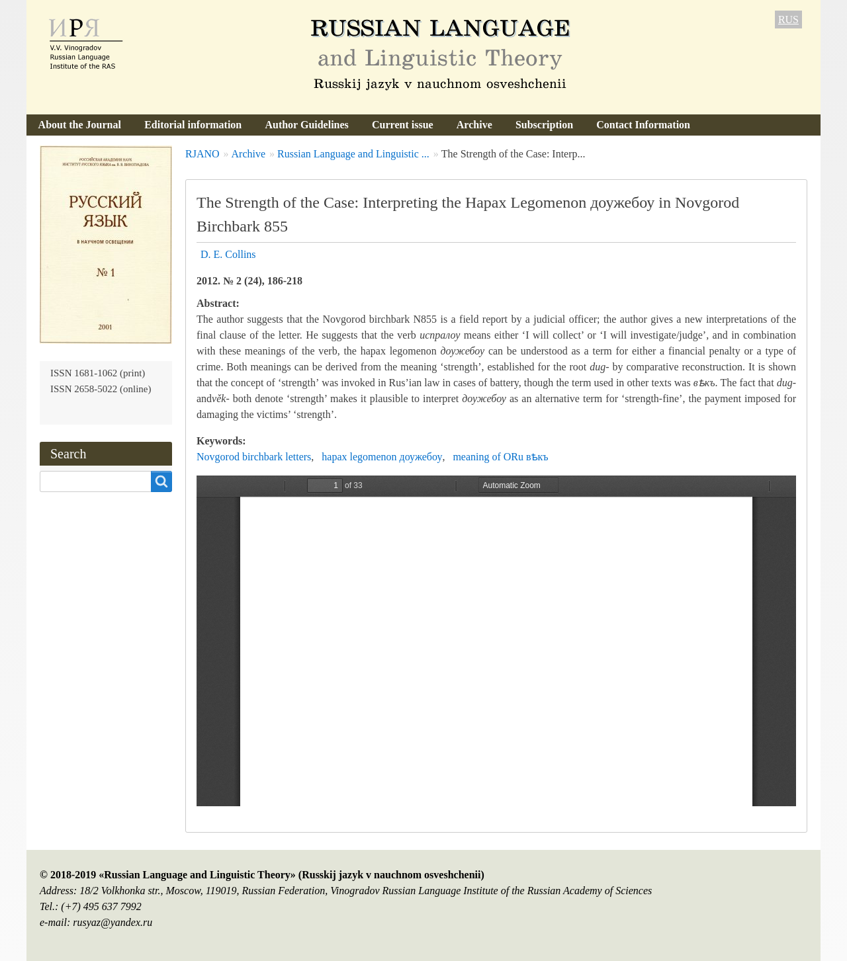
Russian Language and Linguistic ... (353, 153)
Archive (474, 124)
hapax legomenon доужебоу (382, 456)
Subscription (544, 124)
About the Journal (79, 124)
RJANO (202, 153)
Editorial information (193, 124)
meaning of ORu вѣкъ (500, 456)
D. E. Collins (228, 254)
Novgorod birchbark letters (254, 456)
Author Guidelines (306, 124)
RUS (788, 19)
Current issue (402, 124)
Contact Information (643, 124)
